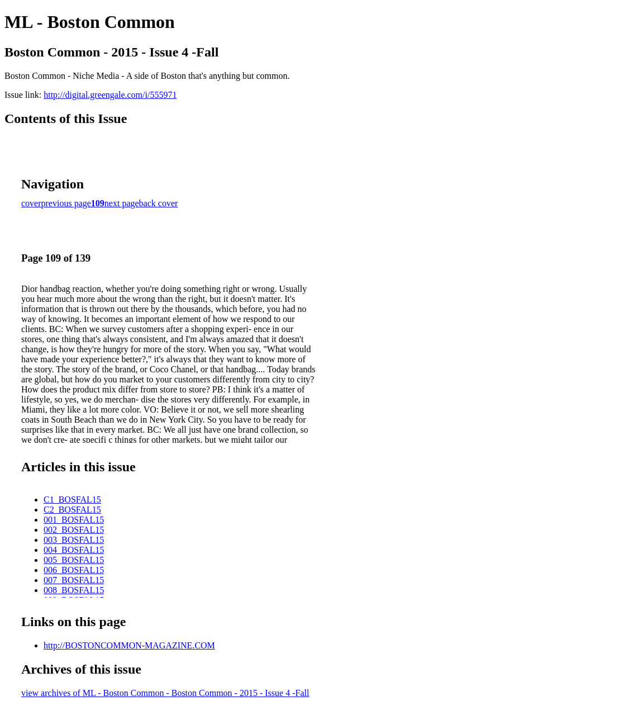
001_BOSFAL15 (74, 519)
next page (121, 203)
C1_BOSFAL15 (72, 499)
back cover (158, 203)
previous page (66, 203)
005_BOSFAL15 (74, 560)
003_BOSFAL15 (74, 539)
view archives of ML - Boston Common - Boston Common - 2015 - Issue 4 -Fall (165, 693)
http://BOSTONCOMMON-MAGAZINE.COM (129, 645)
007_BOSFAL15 (74, 580)
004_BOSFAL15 (74, 550)
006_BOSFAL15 (74, 570)
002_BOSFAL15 (74, 529)
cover (31, 203)
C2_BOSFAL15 (72, 509)
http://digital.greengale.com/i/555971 (110, 95)
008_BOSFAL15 (74, 590)
